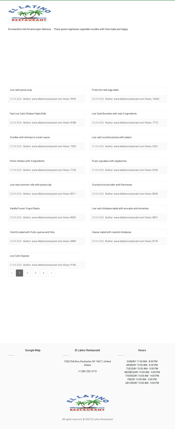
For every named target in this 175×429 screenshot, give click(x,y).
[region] (87, 58)
